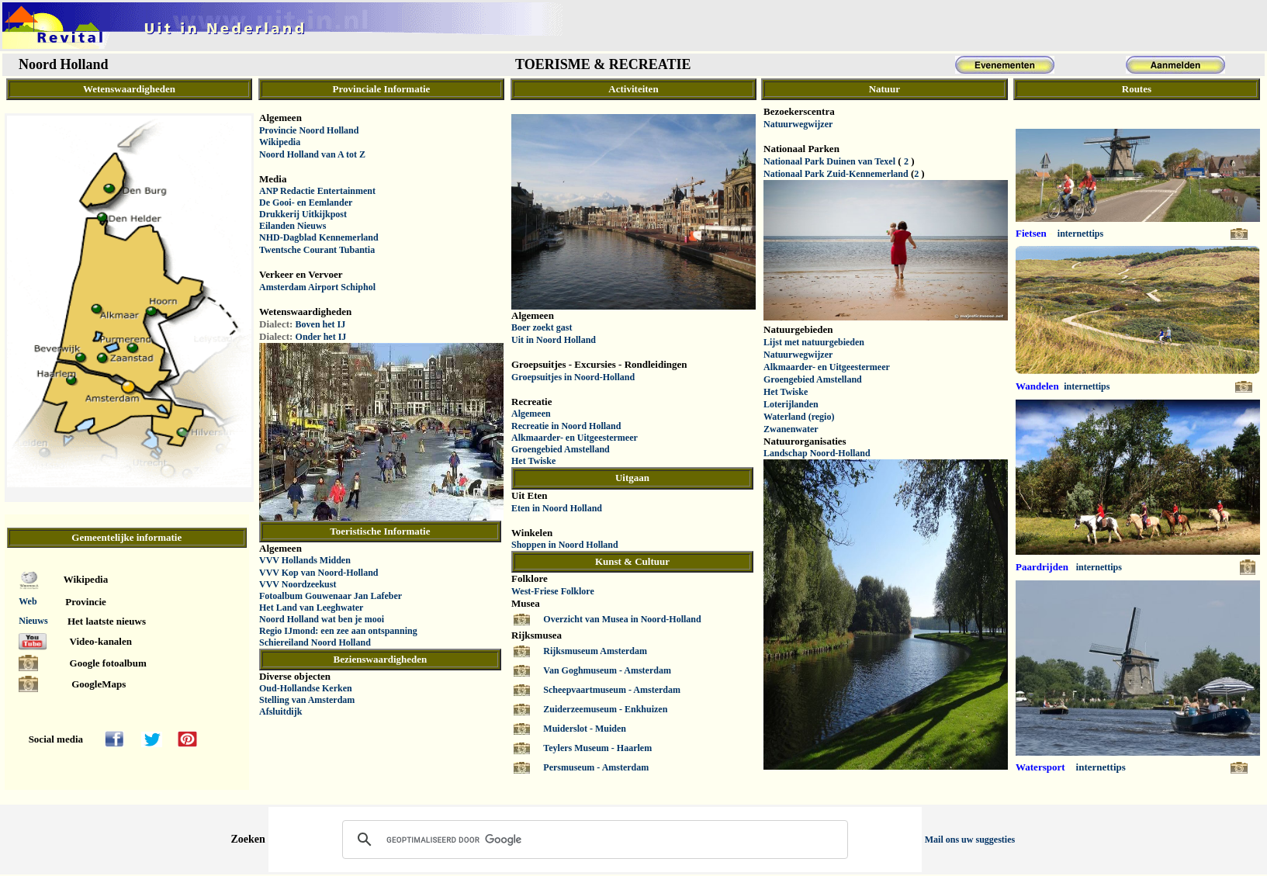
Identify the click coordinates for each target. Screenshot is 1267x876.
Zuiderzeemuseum (581, 709)
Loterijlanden (791, 404)
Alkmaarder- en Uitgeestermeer (574, 437)
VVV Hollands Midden (305, 560)
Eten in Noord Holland (556, 508)
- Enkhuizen (643, 709)
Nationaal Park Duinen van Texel (829, 161)
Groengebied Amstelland (560, 449)
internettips (1080, 233)
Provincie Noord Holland (308, 130)
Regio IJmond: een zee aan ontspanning (338, 630)
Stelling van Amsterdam (307, 699)
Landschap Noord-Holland (817, 453)
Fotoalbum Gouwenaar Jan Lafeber (330, 595)
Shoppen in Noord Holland (564, 544)
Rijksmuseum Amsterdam (595, 651)
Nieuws (33, 620)
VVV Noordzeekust (297, 584)
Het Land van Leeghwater (311, 607)
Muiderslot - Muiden (584, 728)
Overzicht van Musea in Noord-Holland (622, 619)
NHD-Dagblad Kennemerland (319, 237)
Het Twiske (533, 460)
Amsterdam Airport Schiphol (317, 287)
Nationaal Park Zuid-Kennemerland (836, 173)
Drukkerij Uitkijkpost (303, 214)
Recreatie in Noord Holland (566, 426)
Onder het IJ (321, 336)
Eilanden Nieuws (292, 225)
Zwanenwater (791, 429)
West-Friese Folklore (552, 591)
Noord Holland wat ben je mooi (321, 619)
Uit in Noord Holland (553, 339)
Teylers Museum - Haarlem (597, 748)
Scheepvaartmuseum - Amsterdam (611, 689)
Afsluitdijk (280, 711)
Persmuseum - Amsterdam (596, 767)
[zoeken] (592, 839)
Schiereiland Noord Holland (315, 642)
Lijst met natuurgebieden (813, 342)
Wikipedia (279, 142)
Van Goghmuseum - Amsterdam (607, 670)
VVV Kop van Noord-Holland (318, 572)
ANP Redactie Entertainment (317, 190)
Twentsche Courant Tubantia (317, 249)
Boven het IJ (321, 324)
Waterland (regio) (798, 416)
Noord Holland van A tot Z (312, 154)
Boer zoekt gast (541, 327)
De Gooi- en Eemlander (305, 202)
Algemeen (531, 413)
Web (27, 601)
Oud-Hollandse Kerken (305, 688)
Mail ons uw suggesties (970, 839)
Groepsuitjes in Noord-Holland (573, 377)
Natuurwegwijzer (798, 124)
